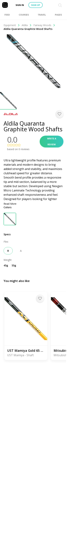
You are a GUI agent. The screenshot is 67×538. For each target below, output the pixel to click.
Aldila (27, 25)
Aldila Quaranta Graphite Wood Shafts (28, 29)
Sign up (35, 5)
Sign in (20, 5)
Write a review (51, 141)
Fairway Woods (44, 25)
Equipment (12, 25)
